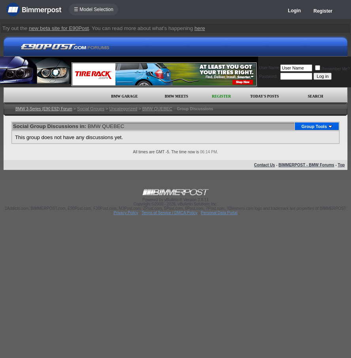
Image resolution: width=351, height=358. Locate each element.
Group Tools (314, 126)
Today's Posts (264, 96)
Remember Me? (332, 69)
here (199, 28)
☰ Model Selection (93, 9)
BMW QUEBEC (157, 108)
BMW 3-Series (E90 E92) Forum (43, 109)
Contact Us (264, 165)
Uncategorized (123, 108)
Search (315, 96)
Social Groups (90, 108)
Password (268, 76)
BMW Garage (124, 96)
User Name (269, 68)
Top (341, 165)
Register (322, 11)
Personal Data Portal (219, 213)
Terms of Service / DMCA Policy (169, 213)
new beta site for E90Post (59, 28)
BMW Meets (176, 96)
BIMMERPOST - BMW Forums (306, 165)
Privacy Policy (125, 213)
